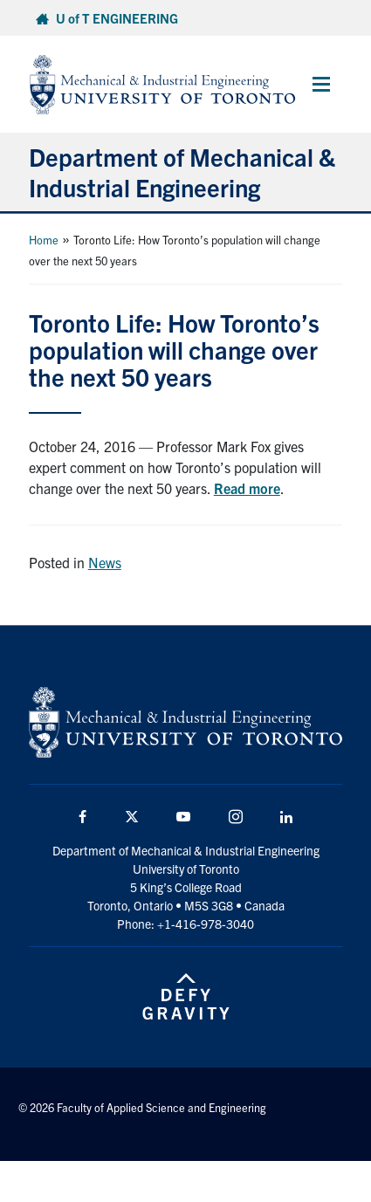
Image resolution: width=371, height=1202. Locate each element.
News (104, 562)
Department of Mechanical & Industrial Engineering (182, 172)
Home (43, 239)
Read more (247, 488)
